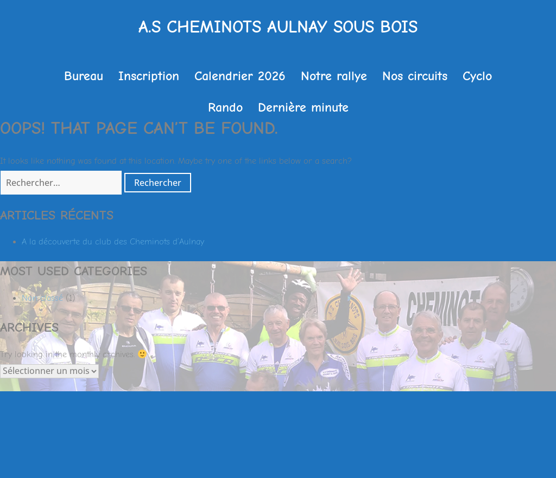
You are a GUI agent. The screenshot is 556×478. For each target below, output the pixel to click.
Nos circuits (414, 75)
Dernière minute (303, 107)
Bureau (83, 75)
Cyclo (477, 75)
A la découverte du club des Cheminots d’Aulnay (113, 242)
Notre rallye (334, 75)
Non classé (42, 298)
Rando (225, 107)
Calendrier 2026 (240, 75)
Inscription (148, 75)
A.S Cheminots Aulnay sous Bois (278, 27)
